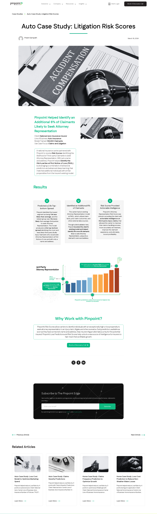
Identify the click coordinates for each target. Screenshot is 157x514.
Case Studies (17, 14)
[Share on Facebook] (78, 363)
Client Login (113, 4)
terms (68, 412)
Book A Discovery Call (135, 4)
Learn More (20, 501)
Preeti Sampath (30, 38)
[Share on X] (73, 363)
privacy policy (77, 412)
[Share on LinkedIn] (84, 363)
